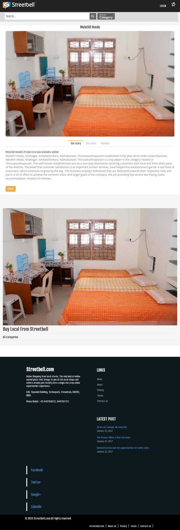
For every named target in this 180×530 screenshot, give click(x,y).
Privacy (100, 390)
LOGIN (163, 6)
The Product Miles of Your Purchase (113, 437)
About (100, 384)
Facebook (37, 470)
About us (112, 526)
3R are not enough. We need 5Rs (112, 427)
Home (99, 379)
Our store (91, 143)
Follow (11, 188)
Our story (76, 143)
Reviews (105, 143)
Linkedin (36, 507)
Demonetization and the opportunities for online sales (123, 447)
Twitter (36, 482)
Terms (100, 395)
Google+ (36, 494)
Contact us (102, 401)
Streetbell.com (97, 526)
